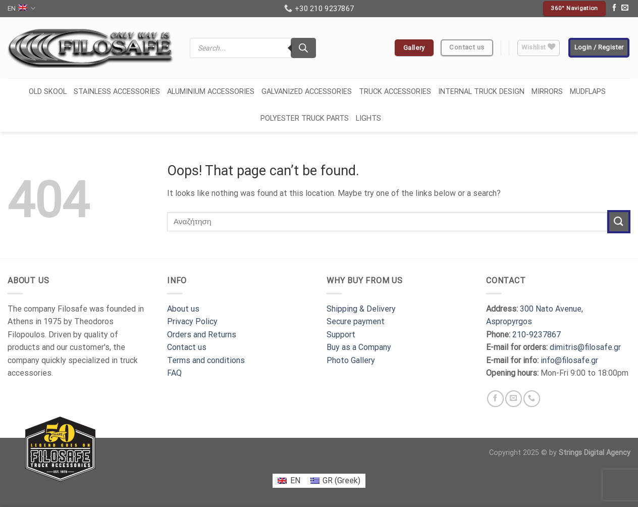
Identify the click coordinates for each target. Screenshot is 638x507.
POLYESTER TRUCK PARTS (304, 118)
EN (21, 8)
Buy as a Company (359, 347)
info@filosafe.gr (569, 360)
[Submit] (618, 221)
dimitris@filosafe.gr (585, 347)
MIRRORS (547, 91)
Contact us (186, 347)
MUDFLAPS (588, 91)
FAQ (174, 373)
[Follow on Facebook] (614, 8)
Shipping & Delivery (361, 309)
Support (341, 334)
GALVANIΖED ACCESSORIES (306, 91)
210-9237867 (536, 334)
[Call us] (531, 398)
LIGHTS (368, 118)
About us (183, 309)
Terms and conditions (206, 360)
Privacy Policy (192, 321)
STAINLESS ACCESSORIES (117, 91)
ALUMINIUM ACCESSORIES (210, 91)
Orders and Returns (201, 334)
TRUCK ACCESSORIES (395, 91)
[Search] (303, 48)
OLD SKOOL (48, 91)
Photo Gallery (351, 360)
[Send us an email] (624, 8)
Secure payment (356, 321)
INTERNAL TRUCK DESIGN (481, 91)
